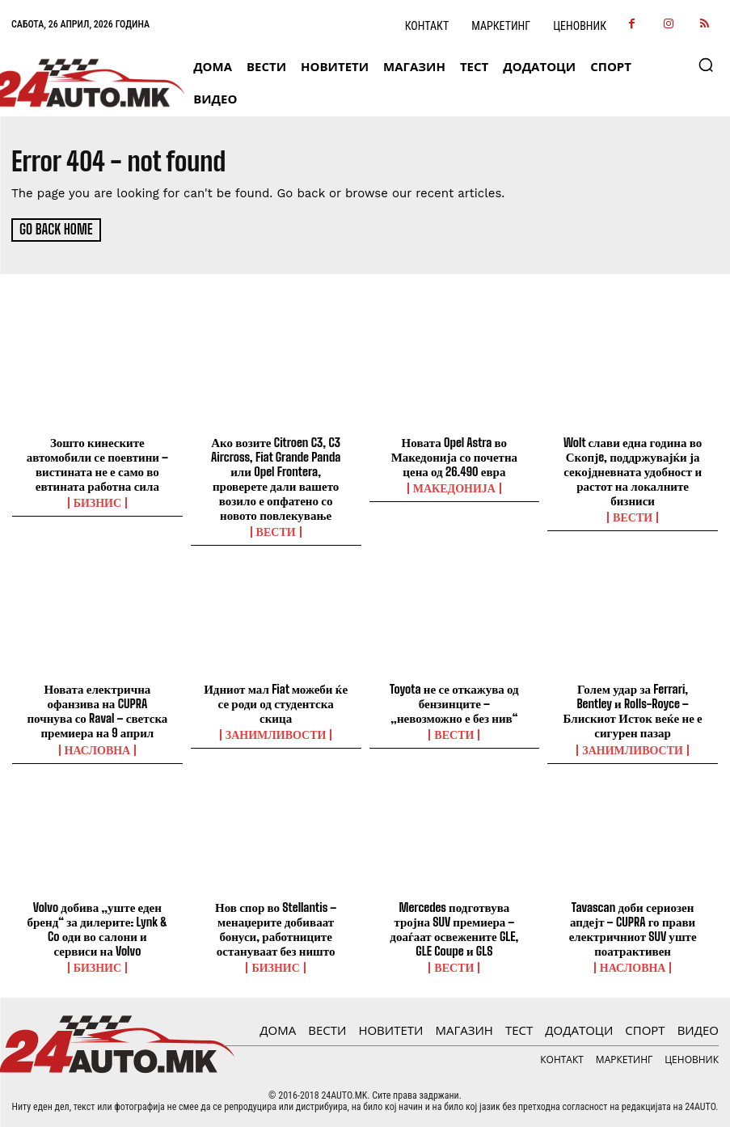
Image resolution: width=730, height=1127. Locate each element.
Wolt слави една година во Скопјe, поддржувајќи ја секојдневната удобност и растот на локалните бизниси (632, 470)
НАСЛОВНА (98, 748)
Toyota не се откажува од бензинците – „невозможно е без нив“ (454, 702)
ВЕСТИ (276, 531)
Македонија (454, 487)
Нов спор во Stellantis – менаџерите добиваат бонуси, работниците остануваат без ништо (275, 928)
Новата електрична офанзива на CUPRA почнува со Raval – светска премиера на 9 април (97, 710)
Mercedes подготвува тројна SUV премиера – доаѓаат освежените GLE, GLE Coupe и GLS (454, 928)
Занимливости (276, 734)
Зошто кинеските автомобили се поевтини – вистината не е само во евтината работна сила (97, 463)
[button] (706, 65)
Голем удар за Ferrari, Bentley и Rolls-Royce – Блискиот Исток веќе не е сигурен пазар (633, 710)
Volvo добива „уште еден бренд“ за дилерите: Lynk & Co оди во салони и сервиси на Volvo (97, 928)
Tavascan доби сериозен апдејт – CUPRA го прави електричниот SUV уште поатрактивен (633, 928)
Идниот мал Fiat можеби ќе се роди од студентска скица (276, 702)
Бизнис (97, 502)
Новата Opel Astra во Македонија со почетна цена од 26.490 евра (454, 456)
